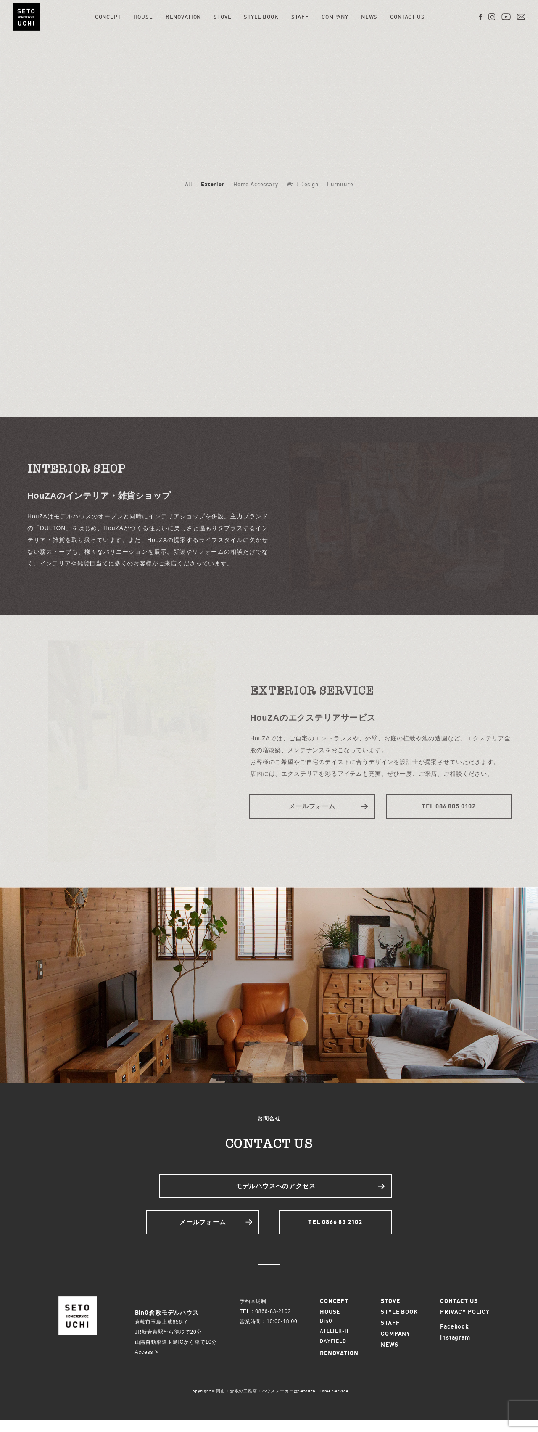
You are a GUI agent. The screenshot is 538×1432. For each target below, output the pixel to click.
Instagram (455, 1349)
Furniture (340, 184)
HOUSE (144, 16)
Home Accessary (255, 184)
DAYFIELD (333, 1353)
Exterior (213, 184)
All (189, 184)
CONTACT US (408, 16)
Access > (146, 1364)
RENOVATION (184, 16)
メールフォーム (312, 806)
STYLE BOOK (262, 16)
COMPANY (336, 16)
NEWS (370, 16)
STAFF (301, 16)
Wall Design (303, 184)
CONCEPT (109, 16)
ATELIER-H (334, 1343)
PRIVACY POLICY (465, 1323)
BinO (326, 1332)
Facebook (454, 1338)
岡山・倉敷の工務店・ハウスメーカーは (257, 1402)
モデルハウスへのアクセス (275, 1191)
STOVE (223, 16)
